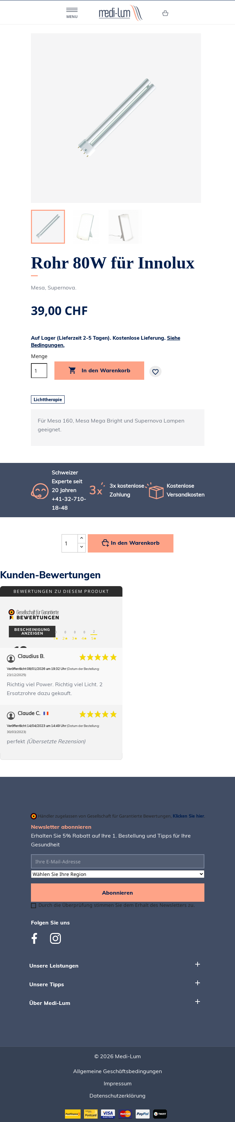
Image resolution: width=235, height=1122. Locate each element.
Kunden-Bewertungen (50, 575)
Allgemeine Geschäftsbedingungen (117, 1071)
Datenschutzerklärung (117, 1095)
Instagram (55, 938)
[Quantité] (70, 543)
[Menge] (39, 370)
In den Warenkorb (99, 370)
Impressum (118, 1083)
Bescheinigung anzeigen (32, 631)
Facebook (37, 938)
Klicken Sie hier (188, 816)
